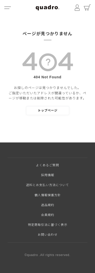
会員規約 (47, 215)
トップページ (48, 110)
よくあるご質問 (47, 165)
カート (87, 8)
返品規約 (47, 205)
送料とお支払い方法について (47, 185)
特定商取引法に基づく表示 (47, 225)
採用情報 (47, 175)
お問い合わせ (48, 234)
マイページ (77, 8)
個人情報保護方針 (47, 195)
